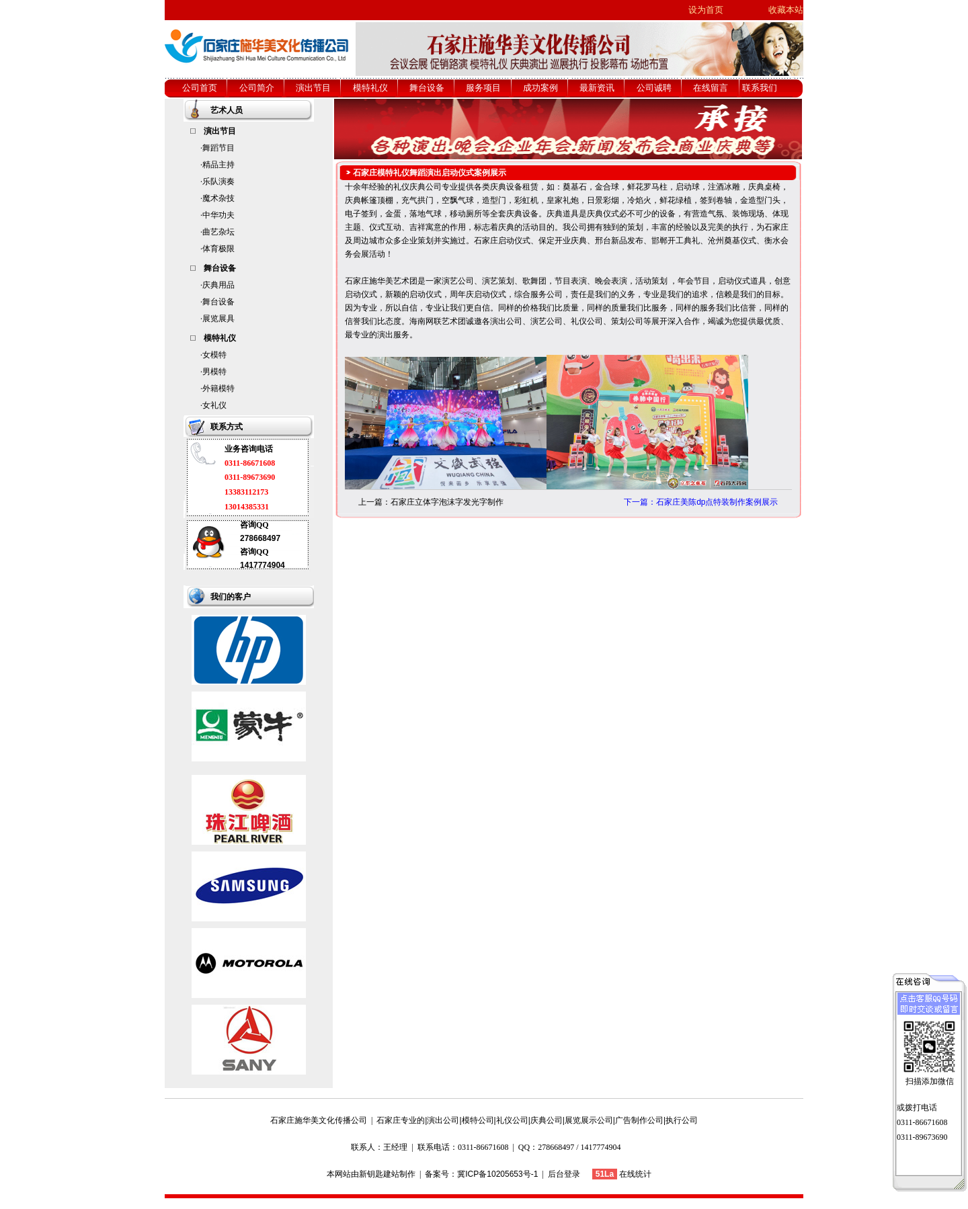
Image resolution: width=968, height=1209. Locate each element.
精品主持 (218, 164)
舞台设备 (218, 301)
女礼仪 (214, 405)
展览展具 (218, 318)
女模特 (214, 355)
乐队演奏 (218, 181)
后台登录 (564, 1174)
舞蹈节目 (218, 148)
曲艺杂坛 (218, 232)
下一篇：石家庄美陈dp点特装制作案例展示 (701, 502)
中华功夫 (218, 215)
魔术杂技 (218, 198)
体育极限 (218, 248)
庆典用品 (218, 285)
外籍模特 (218, 388)
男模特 (214, 371)
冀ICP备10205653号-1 (497, 1174)
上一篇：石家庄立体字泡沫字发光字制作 (430, 502)
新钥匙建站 (379, 1174)
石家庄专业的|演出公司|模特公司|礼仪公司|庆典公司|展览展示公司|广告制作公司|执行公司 (537, 1120)
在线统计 (635, 1174)
